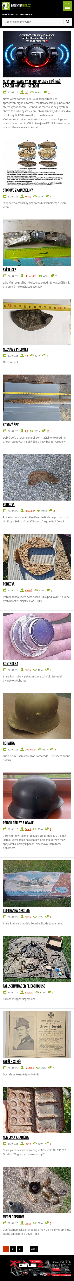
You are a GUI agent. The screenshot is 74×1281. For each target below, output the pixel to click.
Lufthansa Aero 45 (16, 911)
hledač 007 (31, 276)
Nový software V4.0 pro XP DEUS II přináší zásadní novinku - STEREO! (32, 84)
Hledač (28, 590)
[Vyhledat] (68, 22)
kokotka (29, 992)
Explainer (30, 511)
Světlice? (9, 270)
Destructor (30, 749)
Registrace (26, 14)
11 (48, 431)
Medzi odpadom (13, 1217)
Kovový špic (11, 425)
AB (26, 355)
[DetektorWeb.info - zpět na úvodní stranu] (17, 6)
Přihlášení (8, 14)
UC (26, 92)
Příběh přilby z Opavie (18, 823)
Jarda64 (29, 1068)
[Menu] (67, 6)
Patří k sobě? (12, 1062)
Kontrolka (10, 664)
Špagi (28, 829)
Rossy (28, 196)
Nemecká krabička (16, 1137)
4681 (34, 1249)
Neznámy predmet (15, 349)
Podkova (9, 504)
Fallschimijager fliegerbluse (24, 986)
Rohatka (9, 743)
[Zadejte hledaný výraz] (37, 22)
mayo (28, 670)
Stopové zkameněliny (18, 190)
